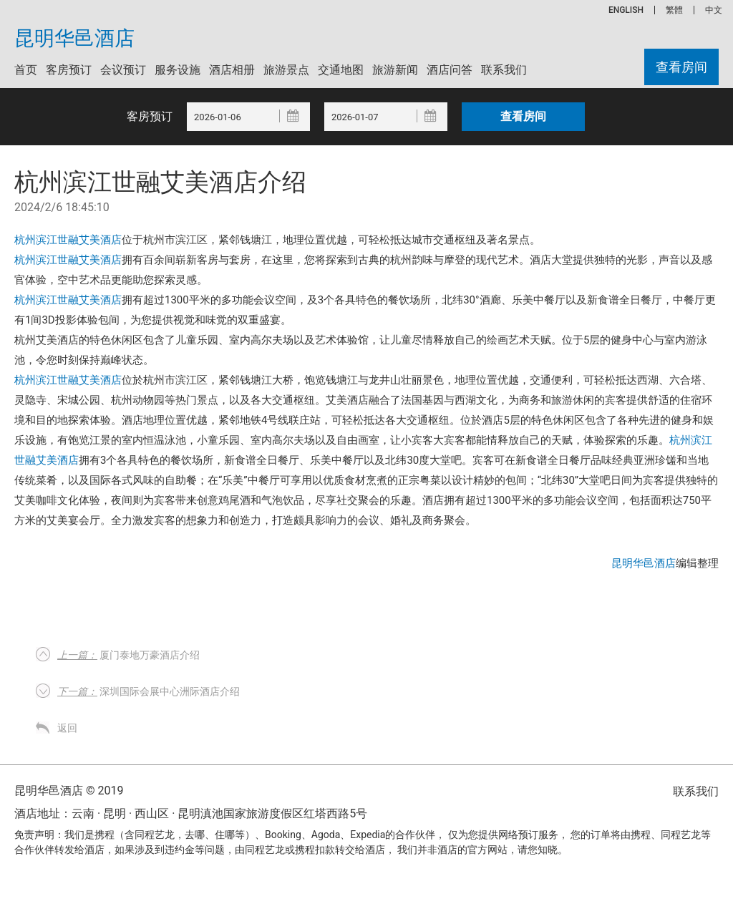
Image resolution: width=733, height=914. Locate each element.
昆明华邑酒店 (74, 39)
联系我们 (504, 70)
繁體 (674, 10)
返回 (67, 728)
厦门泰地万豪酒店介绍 (128, 655)
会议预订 (123, 70)
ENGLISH (626, 10)
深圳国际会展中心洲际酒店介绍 (148, 691)
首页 (25, 70)
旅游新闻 (395, 70)
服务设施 (177, 70)
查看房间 (681, 66)
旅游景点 (286, 70)
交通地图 (341, 70)
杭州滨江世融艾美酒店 (68, 239)
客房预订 (69, 70)
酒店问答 (449, 70)
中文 (713, 10)
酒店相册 (232, 70)
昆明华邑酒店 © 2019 (68, 790)
